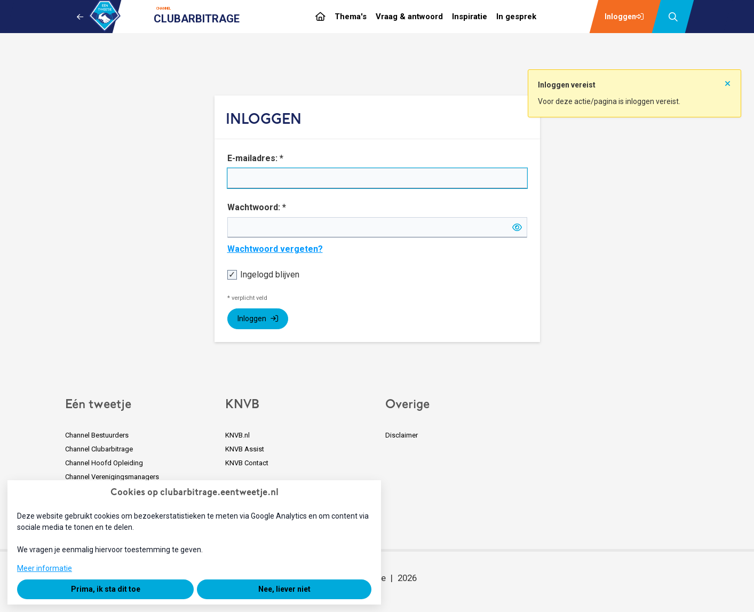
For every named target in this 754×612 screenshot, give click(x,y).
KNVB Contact (246, 463)
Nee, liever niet (284, 589)
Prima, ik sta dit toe (105, 589)
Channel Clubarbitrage (99, 449)
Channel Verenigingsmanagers (112, 477)
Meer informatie (44, 568)
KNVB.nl (237, 435)
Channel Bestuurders (97, 435)
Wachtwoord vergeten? (275, 249)
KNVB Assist (244, 449)
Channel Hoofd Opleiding (104, 463)
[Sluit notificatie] (727, 80)
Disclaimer (401, 435)
